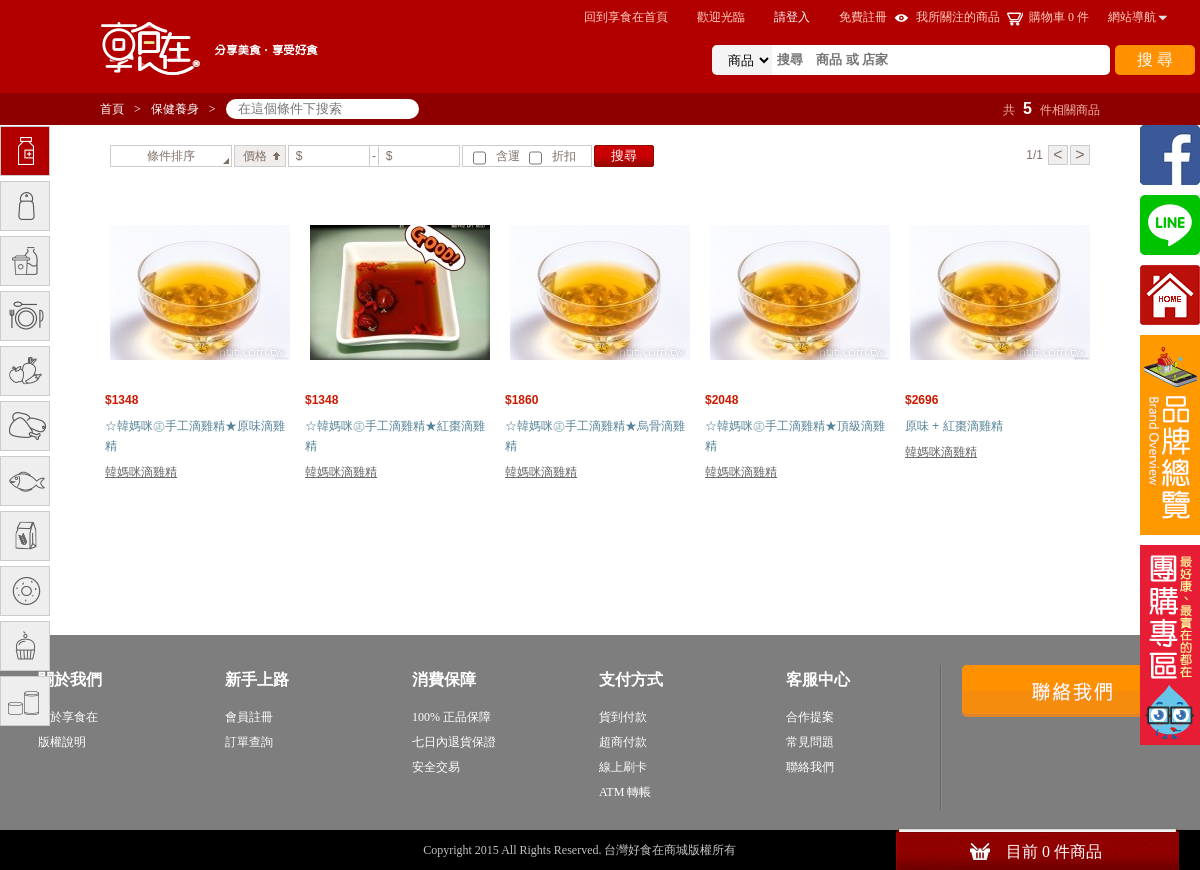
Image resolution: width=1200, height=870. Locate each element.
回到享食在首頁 (626, 17)
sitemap (758, 850)
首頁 (112, 109)
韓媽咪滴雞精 (141, 472)
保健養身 (175, 109)
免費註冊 (863, 17)
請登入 (792, 17)
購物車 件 (1059, 17)
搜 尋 (1155, 59)
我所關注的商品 (958, 17)
